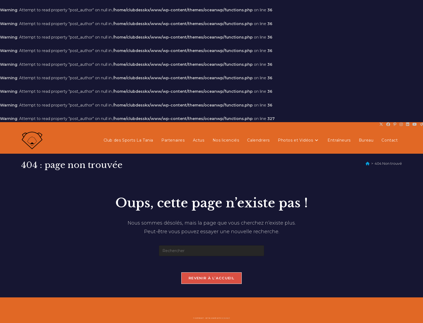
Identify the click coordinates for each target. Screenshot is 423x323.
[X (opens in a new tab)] (381, 124)
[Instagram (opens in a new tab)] (401, 124)
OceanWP (225, 318)
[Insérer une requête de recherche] (211, 250)
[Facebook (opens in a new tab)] (388, 124)
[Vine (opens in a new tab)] (420, 124)
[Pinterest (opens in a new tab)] (395, 124)
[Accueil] (368, 163)
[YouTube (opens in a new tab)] (414, 124)
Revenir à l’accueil (211, 278)
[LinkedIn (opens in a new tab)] (407, 124)
